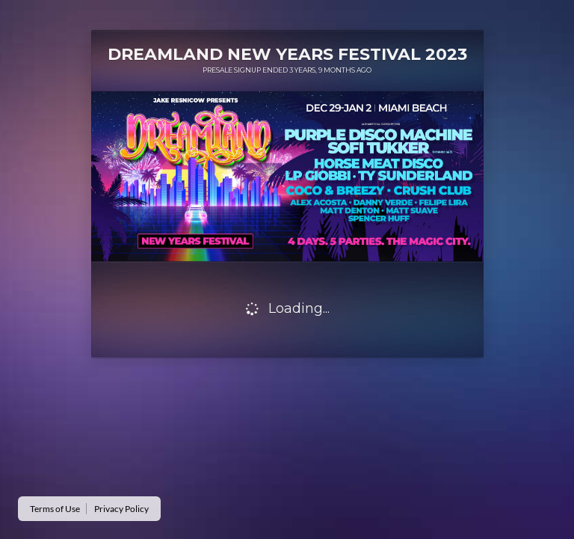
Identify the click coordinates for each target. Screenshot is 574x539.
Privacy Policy (121, 508)
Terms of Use (55, 508)
